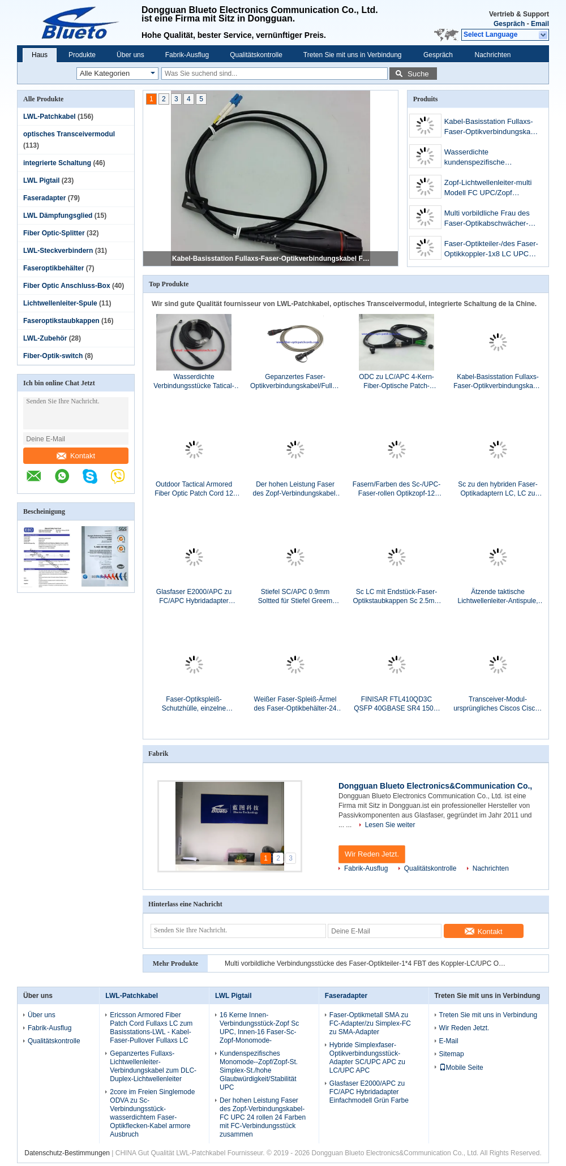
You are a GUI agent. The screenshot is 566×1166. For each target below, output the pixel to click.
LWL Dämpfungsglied (57, 216)
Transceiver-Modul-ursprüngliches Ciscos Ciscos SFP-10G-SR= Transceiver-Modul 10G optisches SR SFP (497, 704)
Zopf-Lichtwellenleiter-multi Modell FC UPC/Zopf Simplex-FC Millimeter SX (488, 188)
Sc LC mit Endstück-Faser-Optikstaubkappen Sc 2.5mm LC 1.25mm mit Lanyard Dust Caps (396, 596)
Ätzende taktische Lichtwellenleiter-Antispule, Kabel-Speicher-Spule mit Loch (497, 596)
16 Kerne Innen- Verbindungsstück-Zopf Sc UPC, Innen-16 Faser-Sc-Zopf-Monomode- (259, 1027)
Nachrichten (493, 55)
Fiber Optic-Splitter (54, 233)
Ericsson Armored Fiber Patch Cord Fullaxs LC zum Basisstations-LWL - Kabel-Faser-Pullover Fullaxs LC (151, 1027)
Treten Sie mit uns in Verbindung (352, 55)
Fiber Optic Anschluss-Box (66, 286)
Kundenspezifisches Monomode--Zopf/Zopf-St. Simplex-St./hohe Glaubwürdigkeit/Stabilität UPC (259, 1070)
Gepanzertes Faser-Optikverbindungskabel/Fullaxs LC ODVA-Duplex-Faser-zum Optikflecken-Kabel (295, 381)
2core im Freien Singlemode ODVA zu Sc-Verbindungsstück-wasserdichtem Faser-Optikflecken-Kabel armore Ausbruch (152, 1113)
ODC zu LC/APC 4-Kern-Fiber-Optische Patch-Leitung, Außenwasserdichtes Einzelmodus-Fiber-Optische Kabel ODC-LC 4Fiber (396, 381)
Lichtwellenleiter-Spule (60, 303)
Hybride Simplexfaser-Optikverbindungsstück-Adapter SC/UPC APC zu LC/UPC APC (367, 1057)
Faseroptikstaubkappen (61, 321)
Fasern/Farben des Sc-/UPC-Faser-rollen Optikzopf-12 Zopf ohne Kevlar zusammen (396, 489)
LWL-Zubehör (45, 338)
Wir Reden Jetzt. (372, 854)
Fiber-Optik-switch (53, 356)
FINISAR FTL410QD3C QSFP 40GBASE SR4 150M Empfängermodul (396, 704)
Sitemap (451, 1054)
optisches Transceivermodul (69, 134)
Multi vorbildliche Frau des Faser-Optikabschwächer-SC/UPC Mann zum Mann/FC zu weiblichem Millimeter (487, 219)
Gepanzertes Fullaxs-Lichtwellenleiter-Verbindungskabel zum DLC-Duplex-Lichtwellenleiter (153, 1066)
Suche (418, 74)
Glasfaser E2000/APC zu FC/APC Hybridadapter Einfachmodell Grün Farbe (193, 596)
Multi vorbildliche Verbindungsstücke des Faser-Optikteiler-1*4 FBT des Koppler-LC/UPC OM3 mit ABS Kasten (366, 963)
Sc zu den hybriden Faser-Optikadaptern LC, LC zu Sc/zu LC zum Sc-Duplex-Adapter (498, 489)
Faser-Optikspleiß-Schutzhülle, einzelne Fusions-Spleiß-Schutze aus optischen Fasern (193, 704)
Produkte (82, 55)
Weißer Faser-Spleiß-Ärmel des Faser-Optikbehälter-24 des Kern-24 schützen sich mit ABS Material (295, 704)
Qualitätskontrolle (256, 55)
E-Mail (448, 1041)
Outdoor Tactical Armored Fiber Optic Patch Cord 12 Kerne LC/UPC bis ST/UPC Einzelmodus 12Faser (194, 489)
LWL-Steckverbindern (58, 251)
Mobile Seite (461, 1068)
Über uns (130, 55)
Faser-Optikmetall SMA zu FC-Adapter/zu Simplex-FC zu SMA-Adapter (370, 1023)
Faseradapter (44, 198)
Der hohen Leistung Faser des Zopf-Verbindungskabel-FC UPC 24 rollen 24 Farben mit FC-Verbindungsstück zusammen (295, 489)
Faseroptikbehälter (53, 268)
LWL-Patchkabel (49, 117)
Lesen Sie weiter (390, 825)
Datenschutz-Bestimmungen (67, 1153)
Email (540, 24)
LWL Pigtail (41, 180)
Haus (40, 55)
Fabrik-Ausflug (187, 55)
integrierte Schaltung (57, 163)
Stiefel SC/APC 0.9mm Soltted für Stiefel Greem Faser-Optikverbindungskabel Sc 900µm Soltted (295, 596)
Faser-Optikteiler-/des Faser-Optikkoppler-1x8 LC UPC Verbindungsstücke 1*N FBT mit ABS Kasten (491, 249)
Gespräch (509, 24)
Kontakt (76, 455)
